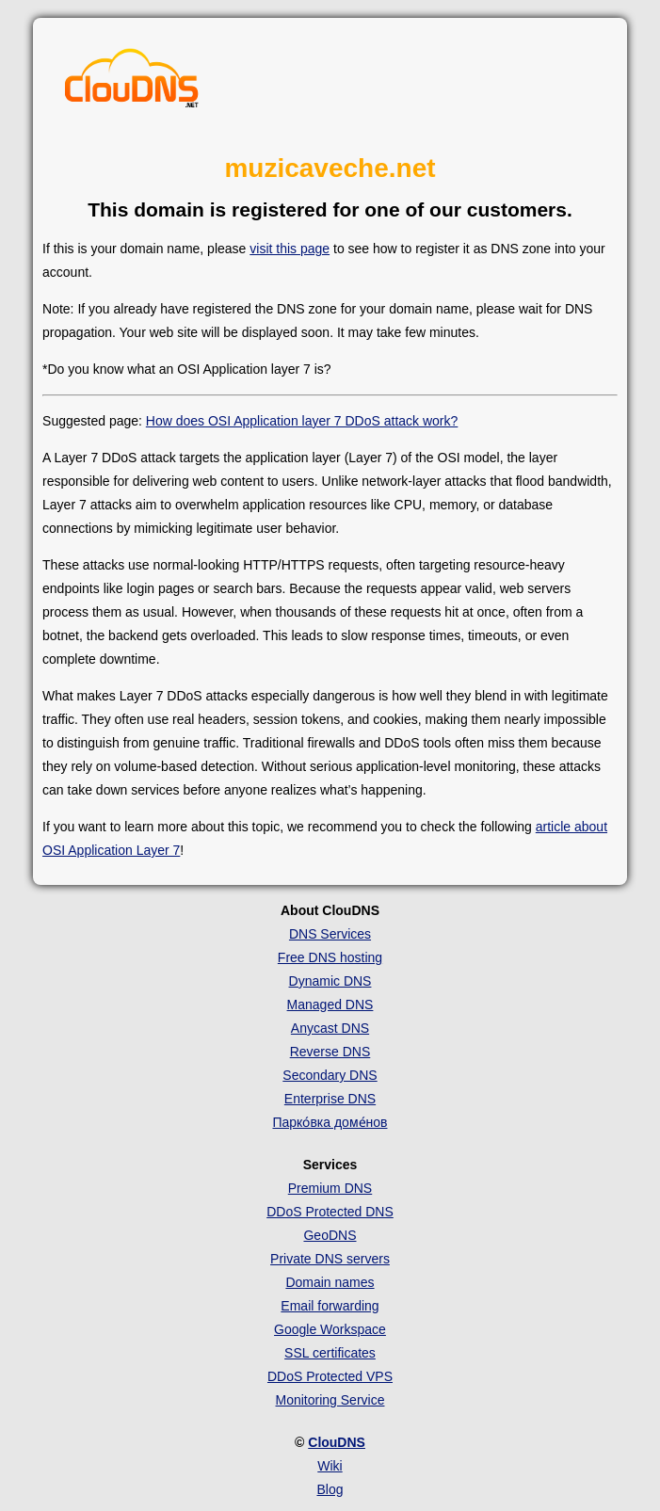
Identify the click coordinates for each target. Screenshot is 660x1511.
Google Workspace (330, 1329)
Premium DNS (330, 1188)
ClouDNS (336, 1442)
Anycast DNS (330, 1028)
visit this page (290, 248)
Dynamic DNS (330, 981)
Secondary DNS (329, 1075)
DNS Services (330, 933)
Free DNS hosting (330, 957)
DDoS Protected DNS (330, 1211)
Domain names (329, 1282)
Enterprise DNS (330, 1098)
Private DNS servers (330, 1258)
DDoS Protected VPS (330, 1376)
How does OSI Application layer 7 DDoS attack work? (302, 420)
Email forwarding (329, 1305)
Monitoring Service (330, 1399)
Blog (329, 1489)
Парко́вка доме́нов (329, 1122)
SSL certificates (330, 1352)
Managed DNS (330, 1004)
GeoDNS (329, 1235)
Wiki (329, 1465)
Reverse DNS (330, 1051)
